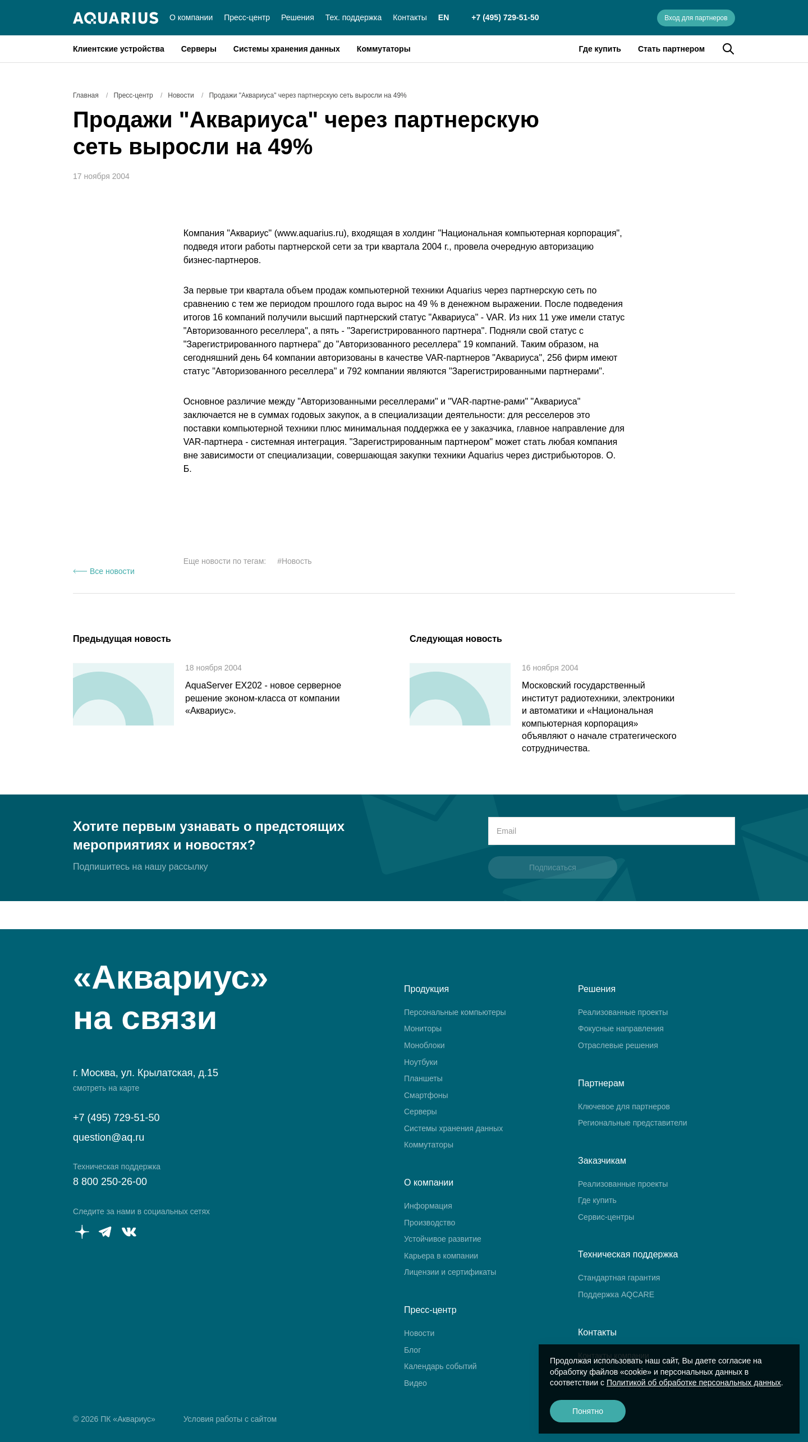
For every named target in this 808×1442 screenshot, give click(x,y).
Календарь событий (440, 1366)
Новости (419, 1333)
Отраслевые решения (618, 1045)
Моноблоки (424, 1045)
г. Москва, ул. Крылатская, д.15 (145, 1072)
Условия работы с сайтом (230, 1419)
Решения (297, 17)
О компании (191, 17)
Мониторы (423, 1028)
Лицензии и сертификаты (450, 1272)
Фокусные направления (621, 1028)
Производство (429, 1222)
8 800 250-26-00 (110, 1181)
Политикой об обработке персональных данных (694, 1382)
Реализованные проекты (623, 1012)
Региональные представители (632, 1122)
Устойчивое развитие (442, 1238)
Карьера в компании (441, 1255)
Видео (415, 1383)
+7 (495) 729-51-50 (505, 17)
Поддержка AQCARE (616, 1294)
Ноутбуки (421, 1062)
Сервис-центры (606, 1217)
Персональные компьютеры (455, 1012)
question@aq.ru (108, 1137)
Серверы (199, 48)
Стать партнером (671, 48)
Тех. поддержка (353, 17)
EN (443, 17)
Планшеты (423, 1078)
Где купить (600, 48)
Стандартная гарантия (619, 1277)
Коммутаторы (384, 48)
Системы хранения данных (286, 48)
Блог (412, 1349)
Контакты (409, 17)
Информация (428, 1205)
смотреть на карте (106, 1087)
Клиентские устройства (118, 48)
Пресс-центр (247, 17)
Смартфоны (426, 1095)
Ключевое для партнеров (624, 1106)
